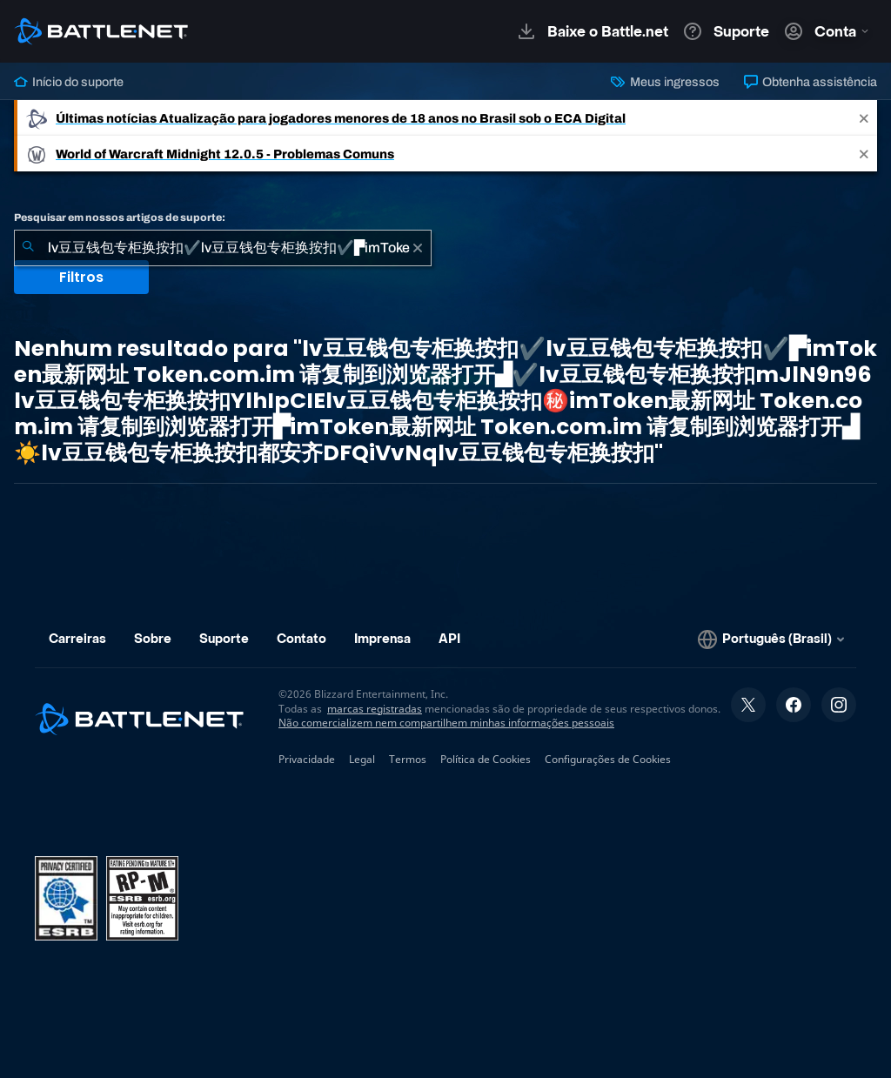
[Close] (864, 118)
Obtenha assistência (810, 82)
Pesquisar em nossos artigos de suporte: (119, 217)
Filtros (81, 277)
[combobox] (223, 248)
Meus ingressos (665, 82)
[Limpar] (418, 248)
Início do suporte (69, 82)
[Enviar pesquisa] (28, 248)
